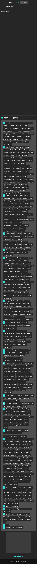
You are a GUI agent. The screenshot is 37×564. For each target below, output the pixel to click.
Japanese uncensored (9, 342)
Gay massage (7, 298)
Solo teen (29, 471)
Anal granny (6, 134)
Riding (19, 430)
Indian (7, 322)
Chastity (24, 211)
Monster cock (16, 387)
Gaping (14, 295)
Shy (15, 466)
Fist (17, 263)
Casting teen (6, 231)
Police (5, 417)
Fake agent (20, 276)
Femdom (25, 258)
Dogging (30, 236)
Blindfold (20, 171)
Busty (14, 2)
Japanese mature (8, 336)
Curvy (21, 203)
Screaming (16, 474)
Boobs (15, 166)
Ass (27, 123)
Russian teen (13, 433)
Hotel (11, 306)
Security (9, 474)
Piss (19, 409)
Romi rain (16, 436)
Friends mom (18, 271)
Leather (22, 355)
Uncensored (15, 506)
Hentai (19, 301)
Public (7, 409)
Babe (24, 176)
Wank (5, 517)
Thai (20, 487)
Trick (9, 503)
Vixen (24, 509)
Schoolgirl (26, 452)
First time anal (12, 268)
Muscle (5, 390)
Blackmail (23, 152)
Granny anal (6, 284)
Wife (7, 514)
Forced (13, 258)
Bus (17, 147)
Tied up (24, 495)
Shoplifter (6, 471)
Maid (12, 366)
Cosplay (26, 225)
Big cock (24, 155)
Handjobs (29, 314)
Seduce (28, 463)
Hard (20, 311)
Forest (19, 274)
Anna (21, 139)
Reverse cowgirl (7, 436)
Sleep (4, 441)
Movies (30, 384)
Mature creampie (14, 390)
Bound (14, 171)
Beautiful (23, 163)
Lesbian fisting (19, 360)
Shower (10, 447)
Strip (21, 452)
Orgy (32, 403)
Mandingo (14, 371)
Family (19, 258)
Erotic (13, 250)
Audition (25, 142)
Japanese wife (27, 336)
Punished (5, 419)
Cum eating (15, 231)
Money (31, 366)
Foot (14, 260)
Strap (4, 484)
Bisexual (23, 174)
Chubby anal (20, 214)
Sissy (25, 450)
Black (20, 150)
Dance (20, 239)
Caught (10, 201)
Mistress (5, 374)
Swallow (5, 450)
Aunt (31, 123)
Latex (13, 352)
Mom (14, 363)
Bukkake (13, 158)
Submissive (24, 474)
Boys (21, 179)
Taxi (13, 495)
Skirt (16, 476)
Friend (5, 268)
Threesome (14, 487)
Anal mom (20, 136)
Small (15, 447)
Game (13, 287)
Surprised (10, 476)
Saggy (12, 439)
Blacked (30, 158)
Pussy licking (12, 417)
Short (21, 482)
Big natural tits (7, 166)
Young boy (19, 527)
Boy (18, 152)
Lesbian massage (17, 358)
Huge (21, 309)
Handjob (13, 301)
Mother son (6, 384)
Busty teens (26, 193)
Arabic (13, 136)
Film (8, 276)
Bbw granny (6, 193)
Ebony (8, 250)
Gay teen (29, 295)
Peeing (24, 414)
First (4, 266)
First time (22, 263)
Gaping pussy (7, 293)
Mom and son (19, 366)
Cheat (31, 219)
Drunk (7, 233)
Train (4, 495)
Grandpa (14, 284)
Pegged (26, 419)
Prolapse (25, 417)
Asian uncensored (8, 131)
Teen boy (24, 501)
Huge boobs (27, 306)
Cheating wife (11, 206)
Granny (8, 282)
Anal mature (6, 136)
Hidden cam (18, 306)
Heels (16, 309)
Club (20, 222)
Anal (7, 123)
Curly (13, 219)
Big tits (21, 147)
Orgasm (15, 403)
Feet (10, 260)
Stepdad (9, 468)
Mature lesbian (20, 376)
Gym (18, 287)
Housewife (14, 311)
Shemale (25, 439)
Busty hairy (26, 166)
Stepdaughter (7, 463)
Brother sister (7, 171)
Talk (4, 503)
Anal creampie (16, 128)
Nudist (14, 398)
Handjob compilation (9, 319)
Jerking (24, 344)
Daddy (5, 236)
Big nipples (15, 179)
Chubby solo (6, 219)
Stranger (26, 468)
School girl (12, 458)
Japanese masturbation (9, 344)
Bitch (13, 193)
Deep (17, 242)
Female (28, 268)
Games (14, 293)
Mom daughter (22, 384)
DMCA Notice (23, 561)
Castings (22, 228)
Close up (5, 203)
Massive (22, 390)
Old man (21, 403)
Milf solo (17, 382)
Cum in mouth (14, 203)
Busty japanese (15, 174)
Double (25, 236)
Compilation (6, 198)
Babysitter (29, 160)
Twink (24, 490)
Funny (22, 279)
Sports (10, 484)
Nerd (19, 398)
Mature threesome (24, 371)
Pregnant (13, 409)
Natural (20, 395)
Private (5, 422)
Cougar (19, 209)
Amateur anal (7, 128)
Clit (14, 209)
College (22, 201)
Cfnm (4, 201)
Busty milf (29, 168)
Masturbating (7, 379)
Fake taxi (12, 274)
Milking (26, 379)
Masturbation (13, 368)
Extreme (5, 252)
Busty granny (7, 179)
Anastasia (14, 134)
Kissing (14, 350)
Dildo (29, 233)
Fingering (5, 271)
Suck (11, 466)
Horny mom (6, 314)
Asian (11, 123)
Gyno (29, 287)
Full (4, 276)
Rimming (5, 433)
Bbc (16, 150)
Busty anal (30, 174)
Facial (12, 263)
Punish (21, 422)
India (18, 322)
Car (31, 198)
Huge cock (22, 314)
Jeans (19, 344)
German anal (21, 295)
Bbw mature (22, 190)
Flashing (26, 260)
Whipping (26, 514)
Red (20, 433)
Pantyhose (16, 411)
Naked (12, 401)
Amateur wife (7, 139)
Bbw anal (12, 152)
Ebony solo (19, 250)
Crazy (20, 225)
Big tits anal (21, 182)
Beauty (31, 179)
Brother (18, 155)
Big (4, 160)
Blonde (5, 163)
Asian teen (15, 139)
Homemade (26, 301)
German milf (6, 295)
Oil (25, 406)
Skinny (31, 439)
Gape (4, 290)
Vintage (8, 509)
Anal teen (21, 134)
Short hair (20, 466)
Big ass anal (13, 190)
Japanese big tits (21, 342)
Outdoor (8, 403)
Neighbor (13, 395)
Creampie (8, 195)
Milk (26, 366)
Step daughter (7, 482)
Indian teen (12, 325)
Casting (15, 195)
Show (18, 460)
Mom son (6, 366)
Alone (20, 142)
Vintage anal (6, 511)
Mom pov (8, 363)
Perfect (20, 425)
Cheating (25, 198)
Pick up (31, 417)
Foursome (21, 268)
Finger (27, 279)
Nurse (7, 395)
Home (11, 309)
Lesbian (8, 352)
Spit (18, 471)
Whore (5, 519)
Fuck (11, 271)
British (12, 155)
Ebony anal (27, 250)
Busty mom (6, 168)
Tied (29, 492)
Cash (16, 217)
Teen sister (15, 503)
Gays (27, 290)
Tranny (29, 490)
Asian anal (19, 125)
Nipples (26, 395)
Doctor (24, 233)
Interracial (24, 322)
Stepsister (13, 455)
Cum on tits (29, 214)
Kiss (25, 350)
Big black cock (23, 185)
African (24, 128)
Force (28, 263)
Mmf (20, 368)
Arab (16, 123)
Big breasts (11, 176)
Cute (31, 206)
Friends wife (15, 266)
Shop (30, 450)
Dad (12, 233)
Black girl (18, 176)
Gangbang (25, 282)
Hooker (27, 309)
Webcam (12, 514)
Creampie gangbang (22, 219)
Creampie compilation (9, 214)
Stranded (20, 455)
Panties (5, 414)
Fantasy (13, 276)
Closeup (15, 222)
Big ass (26, 150)
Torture (13, 492)
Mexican (12, 376)
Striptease (27, 466)
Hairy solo (6, 317)
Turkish (18, 495)
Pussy (28, 411)
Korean (8, 350)
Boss (10, 163)
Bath (20, 166)
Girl (16, 290)
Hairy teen (26, 311)
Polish (5, 427)
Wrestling (19, 514)
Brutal (8, 160)
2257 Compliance (15, 561)
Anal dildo (27, 136)
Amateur (22, 123)
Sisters (24, 458)
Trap (4, 501)
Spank (20, 468)
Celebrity (27, 203)
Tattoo (31, 501)
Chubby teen (26, 209)
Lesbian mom (7, 358)
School (5, 452)
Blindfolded (30, 182)
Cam (10, 209)
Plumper (20, 419)
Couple (26, 206)
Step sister (13, 450)
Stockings (26, 447)
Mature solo (6, 371)
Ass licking (27, 139)
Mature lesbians (26, 387)
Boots (24, 158)
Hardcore (6, 306)
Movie (14, 379)
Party (27, 409)
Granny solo (6, 287)
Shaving (22, 463)
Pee (15, 414)
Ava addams (26, 131)
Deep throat (24, 242)
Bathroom (6, 174)
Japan (14, 331)
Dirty (13, 247)
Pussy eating (6, 425)
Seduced (24, 460)
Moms (23, 382)
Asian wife (11, 125)
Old (4, 406)
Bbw (7, 147)
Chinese (19, 198)
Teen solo (6, 492)
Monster (5, 382)
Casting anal (6, 228)
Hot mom (18, 303)
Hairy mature (26, 303)
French (5, 260)
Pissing (5, 411)
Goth (19, 293)
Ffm (30, 258)
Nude (4, 398)
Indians (13, 322)
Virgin (13, 509)
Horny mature (28, 319)
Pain (19, 414)
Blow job (5, 190)
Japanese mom (22, 331)
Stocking (13, 471)
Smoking (17, 441)
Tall (24, 498)
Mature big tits (7, 393)
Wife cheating (12, 519)
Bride (4, 176)
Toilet (29, 495)
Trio (19, 501)
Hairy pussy (6, 311)
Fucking (31, 266)
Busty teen (6, 158)
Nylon (31, 395)
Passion (26, 425)
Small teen (15, 463)
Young (8, 527)
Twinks (19, 492)
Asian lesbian (29, 134)
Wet (4, 522)
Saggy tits (6, 455)
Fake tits (24, 274)
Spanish (5, 466)
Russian (8, 430)
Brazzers (16, 163)
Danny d (5, 244)
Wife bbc (27, 519)
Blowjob (5, 152)
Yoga (12, 527)
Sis (4, 474)
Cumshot (19, 206)
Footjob (20, 260)
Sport (15, 468)
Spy (10, 452)
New (9, 398)
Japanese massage (8, 333)
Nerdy (18, 401)
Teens (5, 490)
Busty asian (6, 187)
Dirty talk (13, 239)
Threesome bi (17, 498)
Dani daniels (13, 244)
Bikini (19, 158)
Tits (9, 495)
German (18, 282)
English (12, 252)
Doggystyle (6, 239)
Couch (22, 231)
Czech (13, 198)
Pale (29, 414)
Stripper (31, 474)
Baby (22, 168)
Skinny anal (27, 479)
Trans (24, 487)
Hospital (5, 309)
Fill (29, 274)
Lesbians (19, 352)
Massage (20, 363)
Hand (12, 317)
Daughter (18, 233)
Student (5, 458)
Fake (22, 266)
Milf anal (5, 376)
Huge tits (5, 303)
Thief (4, 498)
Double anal (27, 247)
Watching (20, 519)
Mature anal (26, 368)
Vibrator (29, 509)
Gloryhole (27, 284)
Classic (5, 209)
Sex (4, 468)
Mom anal (29, 376)
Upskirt (8, 506)
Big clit (27, 171)
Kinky (29, 350)
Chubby (27, 195)
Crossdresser (29, 201)
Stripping (21, 476)
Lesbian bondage (8, 360)
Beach (27, 147)
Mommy (12, 374)
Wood (28, 517)
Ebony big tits (19, 252)
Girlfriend (25, 293)
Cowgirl (15, 225)
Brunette (9, 185)
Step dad (12, 460)
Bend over (25, 187)
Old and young (11, 406)
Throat (10, 498)
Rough (14, 430)
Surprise (29, 458)
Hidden (12, 303)
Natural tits (26, 398)
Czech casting (7, 225)
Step (30, 441)
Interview (19, 325)
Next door (6, 401)
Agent (25, 125)
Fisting (8, 258)
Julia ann (29, 333)
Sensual (27, 482)
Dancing (24, 244)
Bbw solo (30, 152)
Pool (10, 414)
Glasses (23, 287)
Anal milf (5, 142)
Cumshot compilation (9, 211)
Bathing (18, 193)
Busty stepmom (16, 187)
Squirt (12, 444)
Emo (26, 252)
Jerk (4, 339)
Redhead (25, 430)
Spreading (12, 479)
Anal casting (13, 142)
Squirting (19, 450)
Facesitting (6, 263)
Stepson (5, 479)
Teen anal (17, 490)
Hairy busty (20, 319)
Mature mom (20, 374)
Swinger (24, 444)
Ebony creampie (7, 255)
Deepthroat (17, 236)
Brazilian (5, 182)
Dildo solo (19, 247)
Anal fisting (18, 131)
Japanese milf (7, 347)
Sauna (20, 447)
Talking (29, 498)
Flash (9, 266)
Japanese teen (11, 339)
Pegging (23, 411)
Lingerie (16, 355)
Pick (10, 411)
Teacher (11, 490)
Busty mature (16, 160)
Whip (23, 517)
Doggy (11, 236)
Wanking (17, 517)
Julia (29, 342)
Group (31, 282)
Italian (5, 325)
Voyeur (19, 509)
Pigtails (11, 422)
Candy (18, 211)
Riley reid (23, 436)
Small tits (5, 460)
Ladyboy (26, 352)
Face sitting (28, 276)
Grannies (21, 290)
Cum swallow (22, 217)
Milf (32, 363)
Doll (19, 244)
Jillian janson (18, 336)
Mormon (14, 384)
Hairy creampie (20, 317)
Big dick (15, 185)
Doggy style (6, 247)
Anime (5, 125)
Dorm (30, 244)
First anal (5, 274)
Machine (20, 379)
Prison (19, 417)
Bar (26, 179)
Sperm (22, 471)
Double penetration (8, 242)
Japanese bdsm (21, 339)
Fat (26, 266)
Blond (23, 160)
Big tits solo (13, 182)
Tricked (24, 492)
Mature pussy (7, 387)
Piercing (14, 425)
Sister (7, 439)
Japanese (8, 331)
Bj (4, 185)
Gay (13, 282)
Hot (32, 309)
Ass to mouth (7, 144)
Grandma (20, 284)
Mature (27, 363)
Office (27, 403)
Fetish (16, 279)
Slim (4, 476)
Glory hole (11, 290)
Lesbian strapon (7, 355)
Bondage (5, 150)
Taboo (30, 487)
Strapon (18, 444)
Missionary (29, 374)
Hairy (7, 301)
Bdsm (12, 147)
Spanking (24, 441)
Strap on (27, 476)
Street (30, 444)
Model (11, 382)
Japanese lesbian (20, 333)
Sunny (30, 460)
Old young (20, 406)
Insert (14, 328)
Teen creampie (12, 501)
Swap (18, 458)
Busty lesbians (16, 168)
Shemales (27, 455)
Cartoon (16, 201)
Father (25, 271)
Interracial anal (7, 328)
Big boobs (6, 155)
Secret (15, 484)
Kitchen (20, 350)
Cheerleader (15, 228)
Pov (23, 409)
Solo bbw (15, 482)
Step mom (6, 444)
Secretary (10, 441)
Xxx (7, 525)
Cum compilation (8, 217)
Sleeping (18, 439)
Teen (7, 487)
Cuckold (21, 195)
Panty (16, 422)
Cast (4, 206)
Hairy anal (14, 314)
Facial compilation (8, 279)
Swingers (15, 452)
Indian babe (26, 325)
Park (26, 422)
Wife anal (10, 517)
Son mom (19, 479)
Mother (5, 368)
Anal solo (30, 128)
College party (7, 222)
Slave (4, 447)
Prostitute (13, 419)
